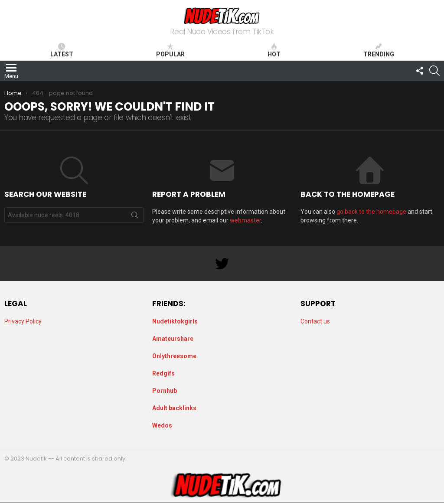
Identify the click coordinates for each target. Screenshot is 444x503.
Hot (274, 50)
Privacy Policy (23, 321)
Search (135, 216)
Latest (61, 50)
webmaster (245, 220)
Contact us (315, 321)
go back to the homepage (371, 211)
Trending (378, 50)
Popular (170, 50)
